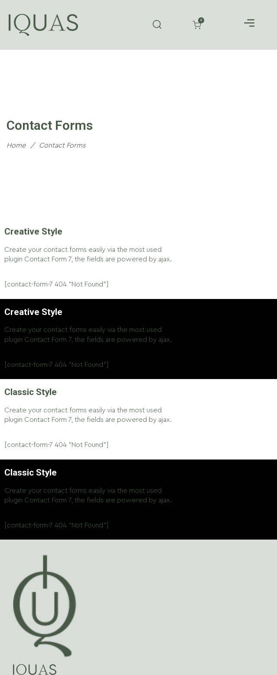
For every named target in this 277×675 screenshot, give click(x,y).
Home (16, 145)
